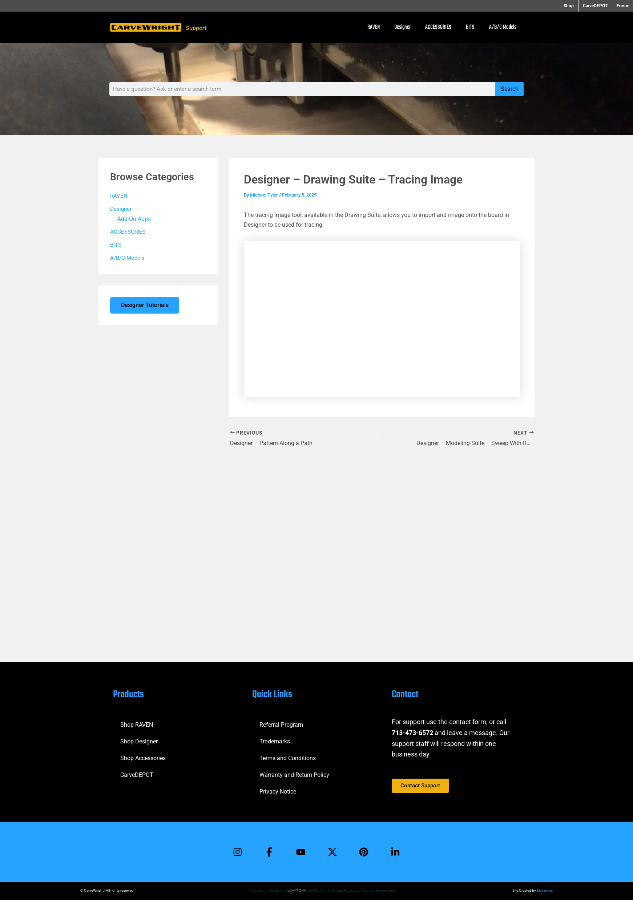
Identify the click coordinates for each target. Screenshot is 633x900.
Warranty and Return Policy (294, 774)
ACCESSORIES (438, 27)
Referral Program (281, 724)
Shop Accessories (143, 757)
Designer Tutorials (145, 305)
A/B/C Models (502, 27)
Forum (623, 5)
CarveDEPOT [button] (596, 5)
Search (510, 88)
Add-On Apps (133, 219)
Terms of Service (374, 890)
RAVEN (373, 27)
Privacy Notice (277, 791)
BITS (470, 27)
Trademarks (274, 741)
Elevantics (545, 890)
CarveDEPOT (136, 774)
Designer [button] (402, 27)
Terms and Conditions (287, 757)
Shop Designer (139, 741)
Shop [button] (572, 5)
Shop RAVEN (136, 724)
